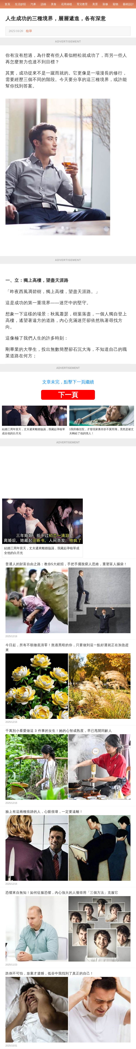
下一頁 (68, 395)
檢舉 (29, 31)
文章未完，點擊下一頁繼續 (68, 381)
